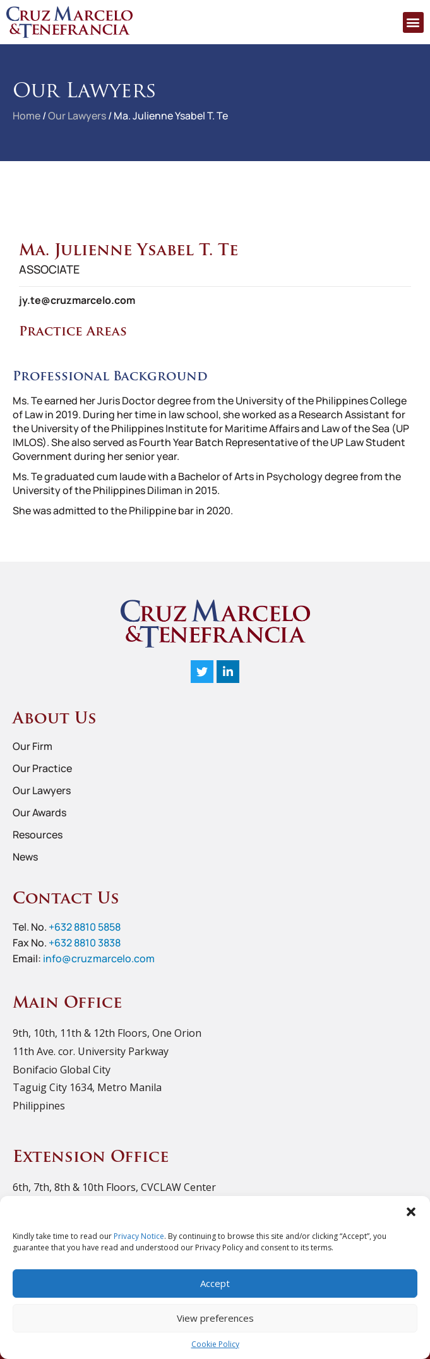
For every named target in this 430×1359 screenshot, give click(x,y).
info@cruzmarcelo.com (99, 958)
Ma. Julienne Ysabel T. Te (171, 116)
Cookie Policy (215, 1344)
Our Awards (39, 812)
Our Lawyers (77, 116)
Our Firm (32, 746)
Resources (38, 834)
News (25, 856)
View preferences (215, 1318)
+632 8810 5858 (85, 927)
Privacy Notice (139, 1236)
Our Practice (42, 768)
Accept (215, 1283)
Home (26, 116)
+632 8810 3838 (85, 943)
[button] (411, 1211)
